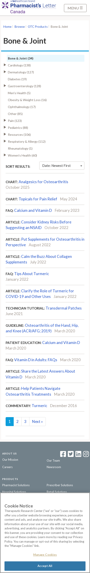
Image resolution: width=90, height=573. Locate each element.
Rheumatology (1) (20, 148)
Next (37, 421)
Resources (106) (19, 134)
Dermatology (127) (21, 72)
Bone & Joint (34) (20, 58)
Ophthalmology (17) (22, 107)
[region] (45, 532)
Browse (20, 26)
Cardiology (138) (19, 65)
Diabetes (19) (17, 79)
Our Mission (10, 459)
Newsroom (54, 467)
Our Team (53, 460)
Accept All (44, 566)
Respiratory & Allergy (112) (27, 141)
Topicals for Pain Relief (38, 199)
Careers (7, 467)
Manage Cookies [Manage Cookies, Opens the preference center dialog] (45, 554)
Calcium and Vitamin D (33, 210)
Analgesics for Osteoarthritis (43, 181)
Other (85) (15, 114)
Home (7, 26)
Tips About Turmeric (31, 273)
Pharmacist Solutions (16, 485)
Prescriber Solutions (60, 485)
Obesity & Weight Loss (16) (27, 100)
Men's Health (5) (19, 93)
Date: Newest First (62, 165)
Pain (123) (15, 121)
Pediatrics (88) (18, 127)
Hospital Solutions (14, 492)
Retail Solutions (57, 492)
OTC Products (38, 26)
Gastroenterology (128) (24, 86)
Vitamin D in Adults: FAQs (35, 359)
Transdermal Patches (64, 308)
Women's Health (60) (22, 155)
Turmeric (39, 405)
